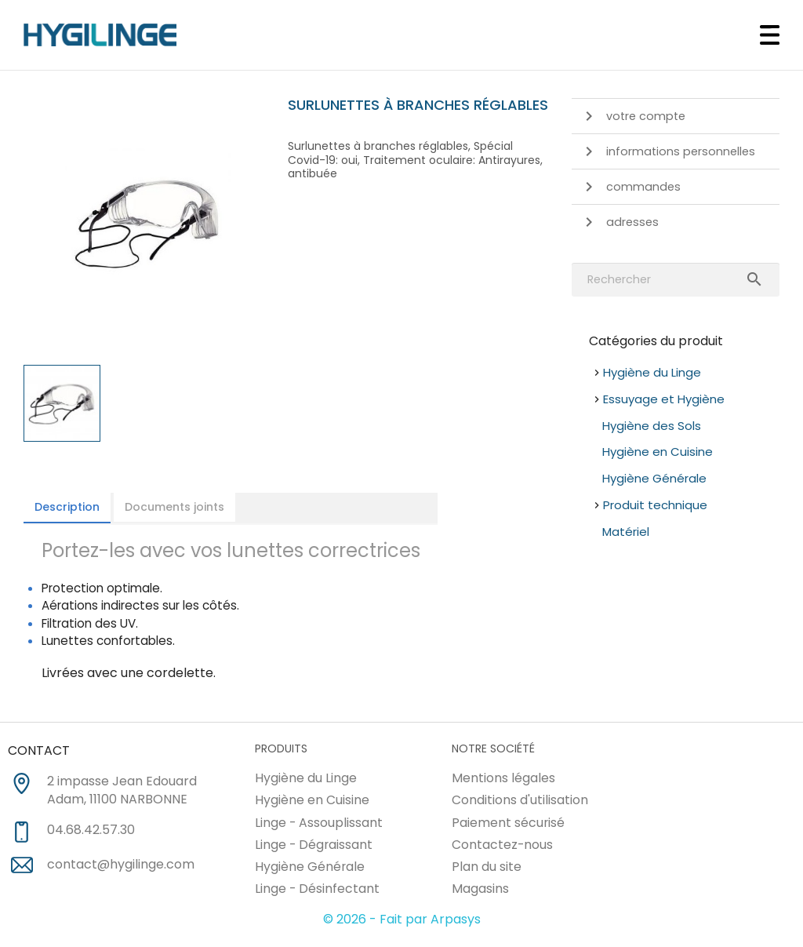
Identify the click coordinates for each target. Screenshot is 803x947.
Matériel (625, 531)
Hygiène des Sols (651, 425)
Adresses (619, 222)
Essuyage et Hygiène (664, 399)
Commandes (630, 186)
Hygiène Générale (654, 478)
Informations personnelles (667, 151)
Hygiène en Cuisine (657, 451)
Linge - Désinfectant (317, 889)
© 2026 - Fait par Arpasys (402, 919)
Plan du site (486, 867)
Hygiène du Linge (652, 372)
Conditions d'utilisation (520, 800)
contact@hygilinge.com (120, 864)
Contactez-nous (502, 845)
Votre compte (632, 116)
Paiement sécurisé (508, 823)
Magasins (480, 889)
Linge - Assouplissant (319, 823)
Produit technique (655, 505)
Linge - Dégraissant (313, 845)
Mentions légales (503, 778)
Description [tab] (67, 507)
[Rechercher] (675, 280)
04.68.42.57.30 (91, 830)
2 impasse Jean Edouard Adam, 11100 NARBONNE (122, 790)
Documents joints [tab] (174, 507)
